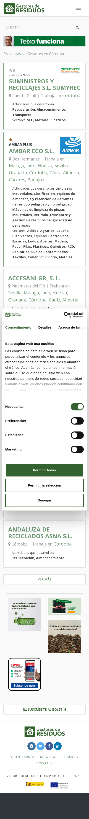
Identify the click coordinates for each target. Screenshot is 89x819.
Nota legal (48, 757)
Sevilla (61, 165)
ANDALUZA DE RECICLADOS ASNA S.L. (40, 532)
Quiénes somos (23, 757)
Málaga (16, 165)
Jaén (30, 165)
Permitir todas (44, 470)
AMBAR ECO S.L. (31, 151)
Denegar (44, 500)
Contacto (70, 757)
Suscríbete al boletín (44, 709)
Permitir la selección (44, 485)
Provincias (12, 53)
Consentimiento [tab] (18, 327)
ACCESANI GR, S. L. (34, 278)
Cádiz (55, 172)
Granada (18, 172)
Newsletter (44, 763)
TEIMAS (76, 776)
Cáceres (17, 180)
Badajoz (35, 180)
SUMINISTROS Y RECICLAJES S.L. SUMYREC (44, 84)
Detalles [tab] (45, 327)
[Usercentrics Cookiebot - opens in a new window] (64, 315)
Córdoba (71, 95)
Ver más (44, 579)
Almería (71, 172)
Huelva (45, 165)
